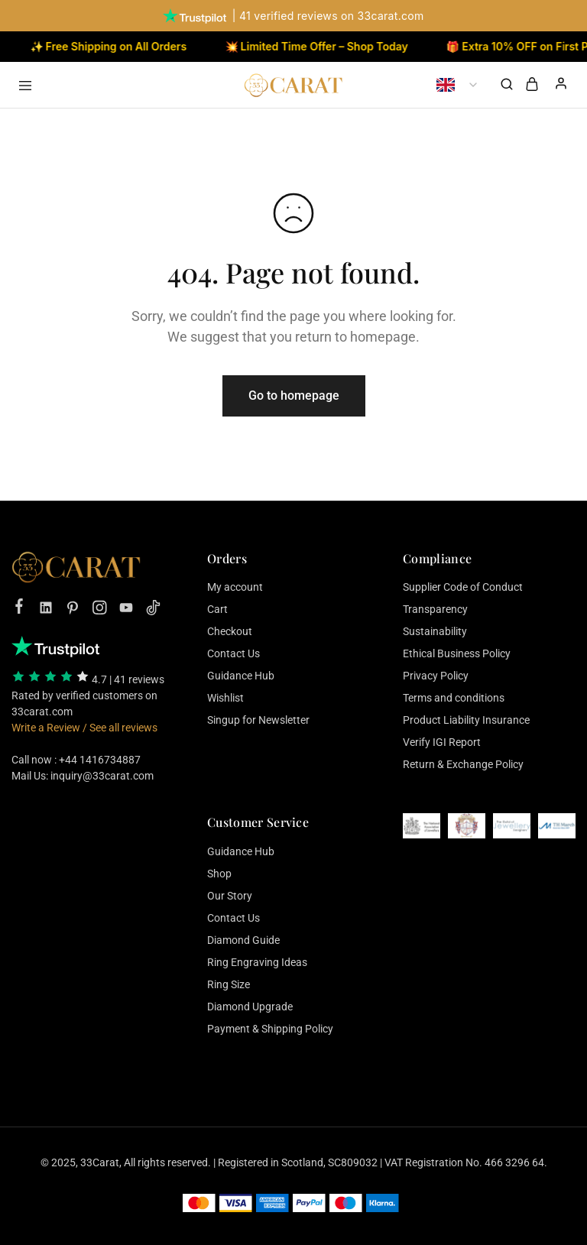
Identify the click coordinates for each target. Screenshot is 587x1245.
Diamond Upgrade (250, 1006)
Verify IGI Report (442, 742)
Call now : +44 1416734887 (76, 760)
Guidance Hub (240, 676)
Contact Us (233, 653)
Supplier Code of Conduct (463, 587)
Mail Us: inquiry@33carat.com (82, 776)
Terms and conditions (453, 698)
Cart (217, 609)
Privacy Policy (436, 676)
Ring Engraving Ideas (257, 962)
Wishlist (225, 698)
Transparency (435, 609)
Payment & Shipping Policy (270, 1029)
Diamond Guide (243, 940)
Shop (219, 873)
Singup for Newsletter (258, 720)
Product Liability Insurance (466, 720)
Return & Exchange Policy (463, 764)
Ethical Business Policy (457, 653)
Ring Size (228, 984)
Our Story (229, 896)
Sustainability (435, 631)
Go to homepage (293, 395)
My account (235, 587)
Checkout (229, 631)
